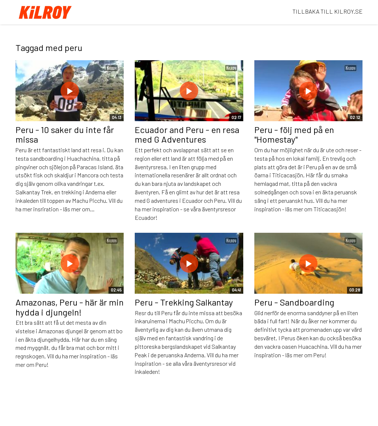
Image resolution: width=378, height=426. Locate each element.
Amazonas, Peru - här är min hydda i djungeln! (70, 307)
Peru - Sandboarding (294, 302)
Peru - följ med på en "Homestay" (294, 134)
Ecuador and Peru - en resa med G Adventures (187, 134)
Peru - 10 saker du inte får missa (65, 134)
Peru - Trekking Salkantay (184, 302)
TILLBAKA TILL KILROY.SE (327, 11)
